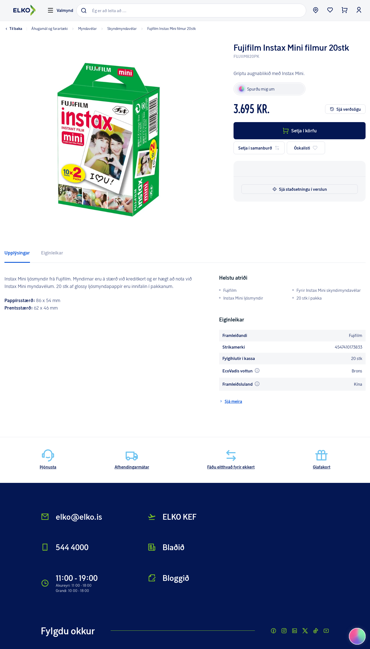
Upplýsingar (17, 252)
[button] (108, 140)
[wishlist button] (330, 10)
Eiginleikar (52, 252)
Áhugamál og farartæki (49, 28)
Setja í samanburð (259, 148)
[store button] (315, 10)
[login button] (359, 10)
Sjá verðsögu (345, 109)
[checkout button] (344, 10)
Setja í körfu (299, 130)
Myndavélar (84, 28)
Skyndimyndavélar (118, 28)
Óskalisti (306, 148)
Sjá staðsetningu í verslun (299, 189)
